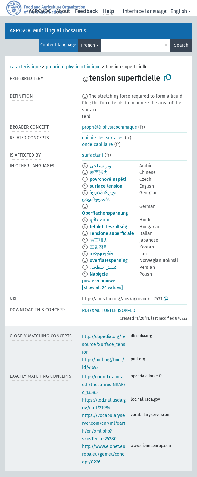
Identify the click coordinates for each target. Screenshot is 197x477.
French (88, 45)
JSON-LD (126, 310)
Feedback (86, 11)
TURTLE (109, 310)
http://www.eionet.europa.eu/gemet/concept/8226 (103, 454)
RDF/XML (91, 310)
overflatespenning (109, 260)
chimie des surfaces (103, 138)
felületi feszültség (108, 226)
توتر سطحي (101, 166)
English (178, 11)
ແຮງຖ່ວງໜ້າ (101, 254)
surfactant (92, 155)
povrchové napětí (108, 179)
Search (181, 45)
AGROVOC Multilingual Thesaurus (48, 30)
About (63, 11)
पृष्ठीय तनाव (99, 220)
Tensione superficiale (112, 233)
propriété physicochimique (73, 67)
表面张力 (99, 172)
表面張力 (99, 240)
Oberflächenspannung (105, 213)
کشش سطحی (103, 267)
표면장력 (99, 247)
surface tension (106, 186)
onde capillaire (97, 144)
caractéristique (25, 67)
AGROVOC (40, 11)
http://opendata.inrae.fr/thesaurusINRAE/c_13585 (104, 384)
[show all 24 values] (102, 287)
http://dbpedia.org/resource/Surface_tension (104, 344)
